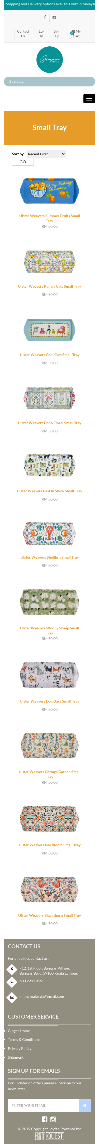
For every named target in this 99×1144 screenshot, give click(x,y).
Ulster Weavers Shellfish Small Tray (50, 557)
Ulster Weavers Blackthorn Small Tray (49, 915)
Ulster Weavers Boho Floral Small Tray (49, 422)
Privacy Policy (19, 1048)
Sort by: (18, 154)
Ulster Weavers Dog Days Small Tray (49, 701)
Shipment (15, 1057)
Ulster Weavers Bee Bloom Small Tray (50, 845)
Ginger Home (19, 1030)
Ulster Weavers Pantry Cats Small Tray (49, 286)
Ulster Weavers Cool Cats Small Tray (49, 354)
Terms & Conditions (24, 1039)
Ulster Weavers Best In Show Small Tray (49, 491)
